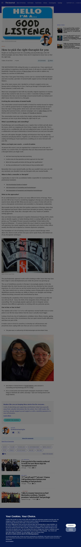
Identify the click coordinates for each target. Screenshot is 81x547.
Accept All (70, 525)
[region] (40, 528)
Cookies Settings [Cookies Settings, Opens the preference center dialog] (71, 529)
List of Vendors (9, 541)
